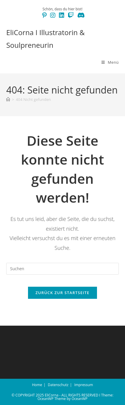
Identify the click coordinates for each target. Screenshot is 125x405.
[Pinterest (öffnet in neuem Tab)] (44, 15)
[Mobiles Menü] (110, 62)
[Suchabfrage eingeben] (62, 269)
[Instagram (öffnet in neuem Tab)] (52, 15)
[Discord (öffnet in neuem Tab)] (80, 15)
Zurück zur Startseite (63, 292)
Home (37, 384)
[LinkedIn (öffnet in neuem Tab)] (61, 15)
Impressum (83, 384)
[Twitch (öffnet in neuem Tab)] (70, 15)
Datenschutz (58, 384)
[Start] (8, 99)
